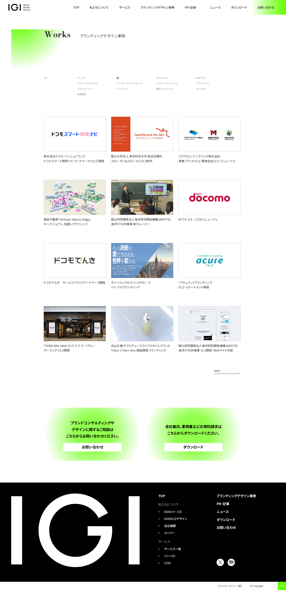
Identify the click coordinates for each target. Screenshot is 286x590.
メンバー (169, 533)
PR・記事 (190, 7)
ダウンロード (239, 7)
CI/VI (167, 563)
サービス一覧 (172, 549)
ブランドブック (202, 83)
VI (118, 77)
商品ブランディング (165, 88)
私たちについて (99, 7)
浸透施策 (81, 94)
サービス (124, 7)
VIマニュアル (162, 77)
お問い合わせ (265, 7)
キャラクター (201, 88)
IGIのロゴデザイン (175, 518)
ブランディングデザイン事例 (157, 7)
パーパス (81, 77)
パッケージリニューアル (167, 83)
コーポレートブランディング (129, 83)
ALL (46, 77)
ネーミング (122, 88)
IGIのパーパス (173, 511)
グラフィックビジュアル (87, 83)
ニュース (215, 7)
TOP (76, 7)
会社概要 (170, 526)
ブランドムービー (85, 88)
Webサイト (201, 77)
